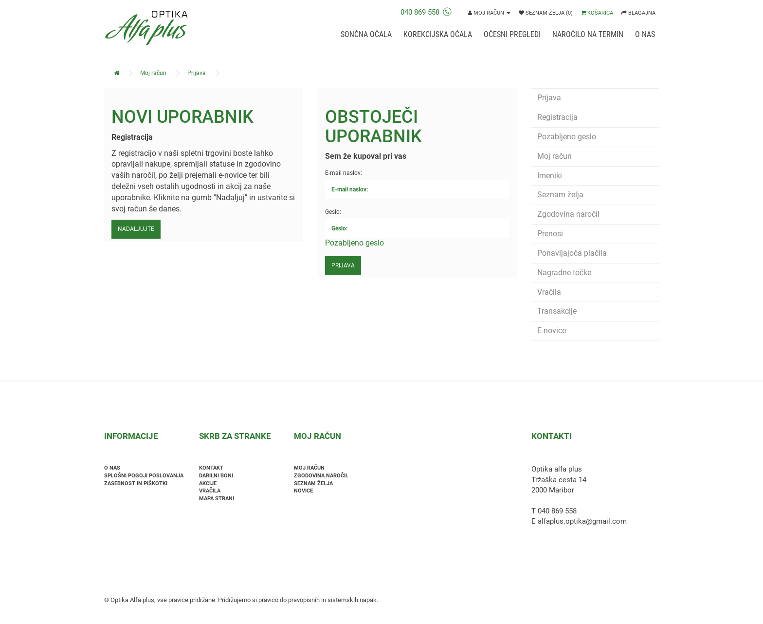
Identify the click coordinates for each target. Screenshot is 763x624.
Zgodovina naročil (568, 214)
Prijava (196, 73)
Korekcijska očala (437, 34)
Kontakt (211, 468)
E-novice (551, 330)
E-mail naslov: (343, 173)
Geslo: (333, 211)
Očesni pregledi (512, 34)
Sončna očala (366, 34)
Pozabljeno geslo (354, 242)
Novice (303, 491)
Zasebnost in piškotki (135, 483)
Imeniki (549, 175)
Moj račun (153, 73)
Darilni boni (216, 476)
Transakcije (557, 311)
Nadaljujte (136, 229)
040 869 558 (426, 12)
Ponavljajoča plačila (572, 253)
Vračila (549, 292)
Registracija (557, 117)
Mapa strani (216, 498)
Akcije (208, 483)
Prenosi (550, 233)
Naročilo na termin (587, 34)
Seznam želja (560, 194)
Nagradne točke (564, 272)
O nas (645, 34)
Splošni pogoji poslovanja (143, 476)
